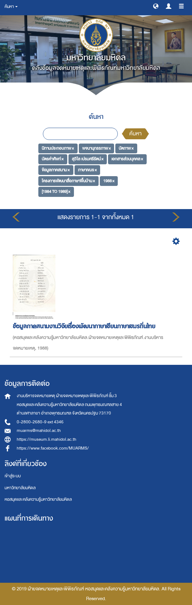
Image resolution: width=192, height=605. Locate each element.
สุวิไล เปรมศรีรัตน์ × (87, 158)
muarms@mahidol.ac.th (39, 430)
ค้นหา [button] (11, 6)
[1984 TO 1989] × (56, 191)
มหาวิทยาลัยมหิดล (20, 488)
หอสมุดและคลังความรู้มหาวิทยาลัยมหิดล (38, 499)
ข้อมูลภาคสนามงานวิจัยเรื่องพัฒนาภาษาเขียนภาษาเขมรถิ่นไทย (85, 326)
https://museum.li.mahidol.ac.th (46, 439)
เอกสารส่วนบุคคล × (127, 158)
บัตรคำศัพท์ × (53, 158)
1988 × (108, 180)
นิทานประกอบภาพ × (58, 147)
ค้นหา (135, 133)
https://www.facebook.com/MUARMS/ (53, 448)
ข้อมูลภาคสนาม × (56, 169)
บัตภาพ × (126, 147)
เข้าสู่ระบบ (13, 476)
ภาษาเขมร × (87, 169)
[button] (156, 6)
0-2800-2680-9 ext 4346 (40, 422)
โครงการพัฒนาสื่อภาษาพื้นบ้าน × (68, 180)
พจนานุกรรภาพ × (96, 147)
